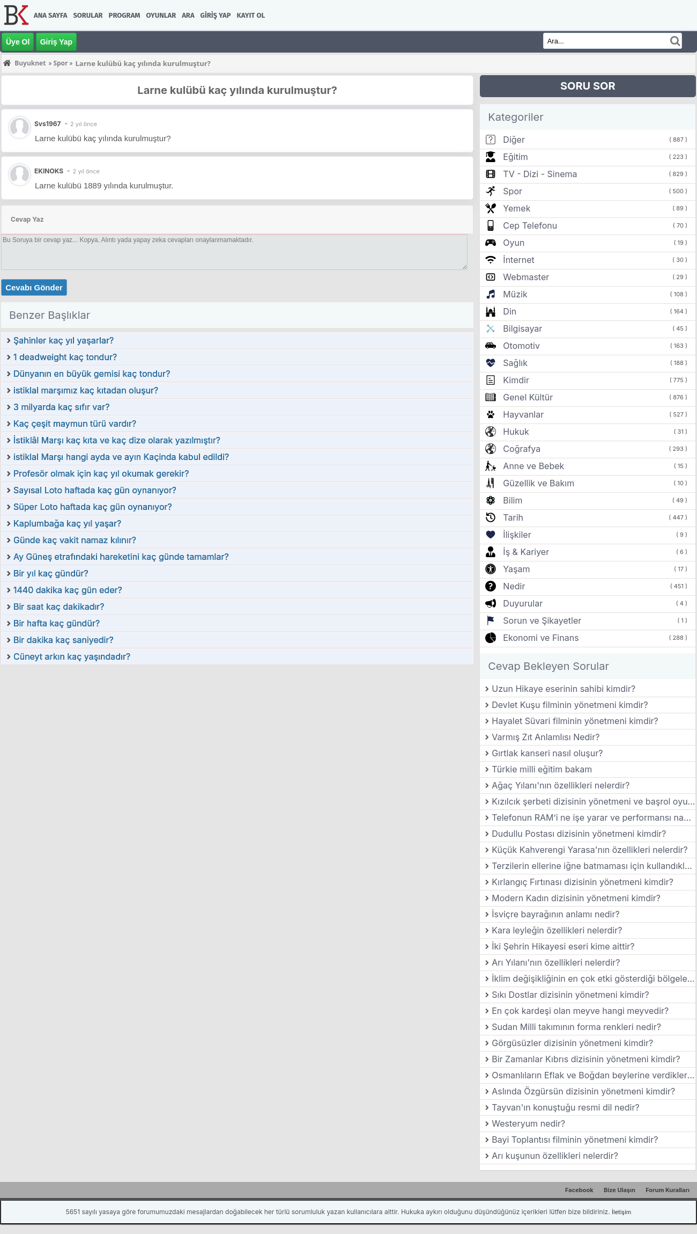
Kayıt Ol (251, 15)
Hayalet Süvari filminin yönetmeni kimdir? (575, 720)
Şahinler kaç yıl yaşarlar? (63, 340)
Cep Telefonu (530, 225)
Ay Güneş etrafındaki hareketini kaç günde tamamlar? (121, 556)
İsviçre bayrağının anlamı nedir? (555, 914)
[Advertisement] (237, 746)
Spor (512, 191)
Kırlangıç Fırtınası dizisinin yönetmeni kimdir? (582, 882)
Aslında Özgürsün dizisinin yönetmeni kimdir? (583, 1091)
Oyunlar (161, 15)
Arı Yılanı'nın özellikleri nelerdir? (556, 962)
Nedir (514, 586)
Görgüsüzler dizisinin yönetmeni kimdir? (572, 1043)
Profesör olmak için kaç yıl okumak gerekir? (101, 473)
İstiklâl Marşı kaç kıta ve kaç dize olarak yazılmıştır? (116, 440)
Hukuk (516, 431)
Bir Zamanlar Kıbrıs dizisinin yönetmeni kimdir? (586, 1059)
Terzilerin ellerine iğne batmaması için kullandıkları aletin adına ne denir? (593, 865)
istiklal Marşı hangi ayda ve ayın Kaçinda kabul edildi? (121, 456)
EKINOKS (48, 171)
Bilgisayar (522, 328)
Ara (188, 15)
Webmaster (526, 277)
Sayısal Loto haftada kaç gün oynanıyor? (94, 490)
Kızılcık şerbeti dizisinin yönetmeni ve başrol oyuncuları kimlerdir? (593, 801)
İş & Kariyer (526, 551)
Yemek (516, 208)
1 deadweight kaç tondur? (65, 357)
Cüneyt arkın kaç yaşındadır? (71, 656)
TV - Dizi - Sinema (540, 174)
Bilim (512, 500)
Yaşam (516, 569)
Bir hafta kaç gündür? (56, 623)
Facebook (579, 1190)
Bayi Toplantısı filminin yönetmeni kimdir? (575, 1139)
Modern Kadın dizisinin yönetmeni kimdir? (576, 898)
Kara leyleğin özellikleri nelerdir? (557, 930)
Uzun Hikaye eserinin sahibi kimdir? (563, 688)
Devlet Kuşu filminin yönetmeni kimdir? (570, 704)
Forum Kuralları (667, 1190)
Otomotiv (521, 345)
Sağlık (515, 362)
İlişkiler (517, 534)
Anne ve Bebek (533, 466)
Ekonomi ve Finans (541, 637)
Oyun (513, 242)
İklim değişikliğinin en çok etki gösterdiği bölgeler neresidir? (593, 978)
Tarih (513, 517)
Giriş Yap (216, 15)
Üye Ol (17, 42)
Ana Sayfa (50, 15)
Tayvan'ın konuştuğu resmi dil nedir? (565, 1107)
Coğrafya (521, 448)
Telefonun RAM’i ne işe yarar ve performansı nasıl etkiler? (593, 817)
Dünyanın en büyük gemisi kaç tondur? (91, 373)
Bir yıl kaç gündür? (50, 573)
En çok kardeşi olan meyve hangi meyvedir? (580, 1010)
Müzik (515, 294)
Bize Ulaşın (619, 1190)
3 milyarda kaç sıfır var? (61, 406)
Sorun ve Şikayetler (542, 620)
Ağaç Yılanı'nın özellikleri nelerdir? (560, 785)
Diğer (514, 139)
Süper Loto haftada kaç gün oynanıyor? (92, 506)
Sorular (87, 15)
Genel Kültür (528, 397)
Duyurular (523, 603)
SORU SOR (588, 85)
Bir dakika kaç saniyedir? (63, 639)
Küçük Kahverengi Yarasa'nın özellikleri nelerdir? (590, 849)
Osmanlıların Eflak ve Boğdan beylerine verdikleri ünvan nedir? (593, 1075)
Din (509, 311)
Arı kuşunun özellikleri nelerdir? (555, 1155)
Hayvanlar (523, 414)
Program (124, 15)
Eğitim (515, 156)
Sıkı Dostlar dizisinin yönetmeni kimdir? (570, 994)
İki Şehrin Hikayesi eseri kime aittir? (563, 946)
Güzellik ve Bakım (538, 483)
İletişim (621, 1212)
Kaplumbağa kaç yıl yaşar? (67, 523)
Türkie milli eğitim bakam (542, 769)
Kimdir (516, 380)
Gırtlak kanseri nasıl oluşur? (547, 753)
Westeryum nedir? (528, 1123)
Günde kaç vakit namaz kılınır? (74, 540)
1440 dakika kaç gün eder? (67, 590)
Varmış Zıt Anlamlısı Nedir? (545, 737)
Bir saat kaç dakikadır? (59, 606)
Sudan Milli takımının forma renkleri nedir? (576, 1026)
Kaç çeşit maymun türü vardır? (74, 423)
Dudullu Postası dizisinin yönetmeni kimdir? (579, 833)
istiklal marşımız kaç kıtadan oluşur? (85, 390)
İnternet (518, 259)
